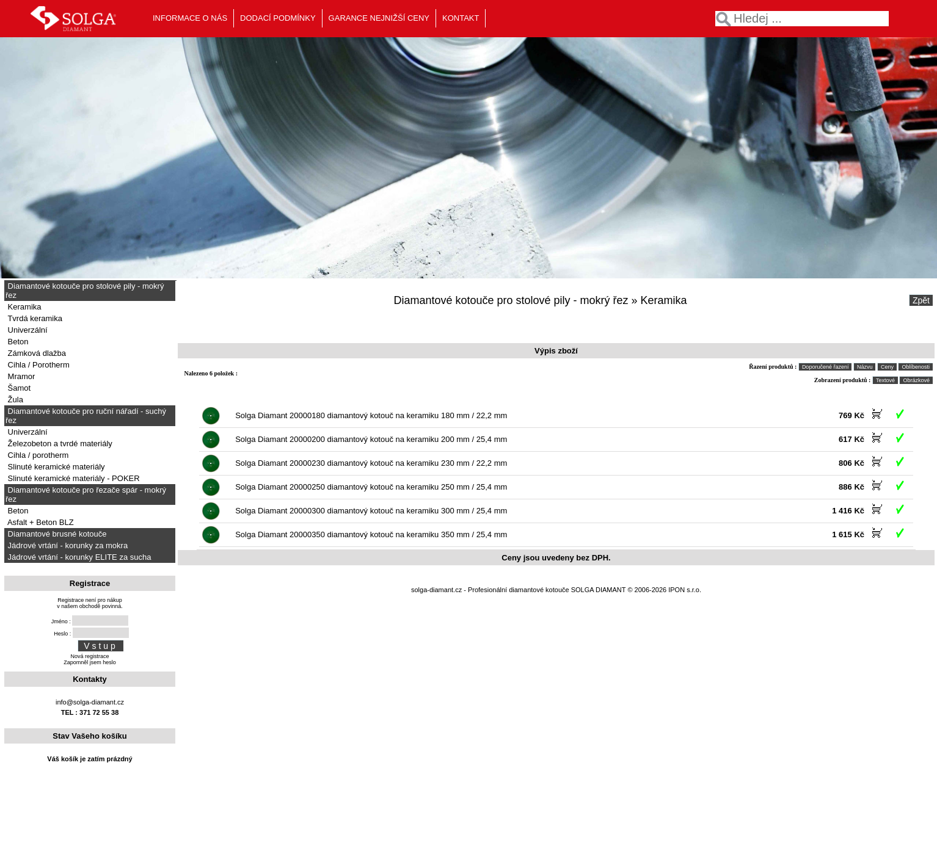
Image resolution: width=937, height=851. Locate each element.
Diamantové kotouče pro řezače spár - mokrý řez (85, 494)
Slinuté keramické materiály (55, 466)
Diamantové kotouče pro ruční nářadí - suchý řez (85, 416)
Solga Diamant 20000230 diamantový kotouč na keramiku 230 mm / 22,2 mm (371, 463)
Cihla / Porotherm (37, 364)
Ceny (887, 367)
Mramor (20, 376)
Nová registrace (89, 656)
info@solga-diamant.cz (90, 702)
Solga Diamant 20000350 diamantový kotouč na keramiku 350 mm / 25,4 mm (371, 534)
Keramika (23, 306)
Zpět (921, 300)
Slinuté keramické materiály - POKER (72, 478)
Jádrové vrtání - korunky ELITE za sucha (78, 557)
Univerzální (26, 330)
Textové (885, 380)
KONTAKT (460, 18)
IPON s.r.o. (684, 589)
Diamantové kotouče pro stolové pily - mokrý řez (84, 290)
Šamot (18, 388)
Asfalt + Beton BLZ (39, 522)
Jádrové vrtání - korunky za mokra (66, 545)
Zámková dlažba (35, 353)
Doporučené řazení (825, 367)
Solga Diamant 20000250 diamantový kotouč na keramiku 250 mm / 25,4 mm (371, 486)
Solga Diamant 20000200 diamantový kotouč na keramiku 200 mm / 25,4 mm (371, 439)
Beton (17, 341)
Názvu (865, 367)
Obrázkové (916, 380)
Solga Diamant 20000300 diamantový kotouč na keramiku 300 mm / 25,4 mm (371, 510)
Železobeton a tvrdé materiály (58, 443)
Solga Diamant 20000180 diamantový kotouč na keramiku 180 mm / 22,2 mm (371, 415)
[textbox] (802, 18)
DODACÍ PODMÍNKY (278, 18)
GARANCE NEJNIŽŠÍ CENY (379, 18)
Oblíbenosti (916, 367)
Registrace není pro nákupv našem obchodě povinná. (90, 603)
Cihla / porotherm (36, 455)
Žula (14, 399)
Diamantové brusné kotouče (55, 533)
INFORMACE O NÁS (190, 18)
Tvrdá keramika (33, 318)
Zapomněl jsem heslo (90, 662)
